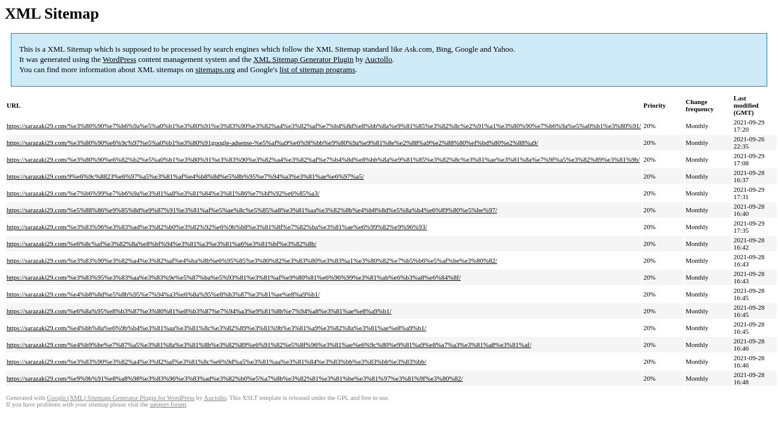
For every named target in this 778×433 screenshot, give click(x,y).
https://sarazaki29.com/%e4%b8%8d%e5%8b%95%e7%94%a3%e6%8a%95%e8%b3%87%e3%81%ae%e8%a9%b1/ (163, 294)
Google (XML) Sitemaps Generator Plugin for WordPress (121, 398)
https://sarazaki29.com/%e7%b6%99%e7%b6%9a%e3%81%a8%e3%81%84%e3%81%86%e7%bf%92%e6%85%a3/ (163, 193)
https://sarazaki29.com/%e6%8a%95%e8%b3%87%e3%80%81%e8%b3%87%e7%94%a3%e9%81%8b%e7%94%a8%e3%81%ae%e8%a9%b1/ (199, 311)
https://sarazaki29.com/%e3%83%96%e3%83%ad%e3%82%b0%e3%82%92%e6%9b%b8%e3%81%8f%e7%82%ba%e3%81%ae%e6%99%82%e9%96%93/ (217, 226)
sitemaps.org (215, 69)
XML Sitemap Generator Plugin (304, 59)
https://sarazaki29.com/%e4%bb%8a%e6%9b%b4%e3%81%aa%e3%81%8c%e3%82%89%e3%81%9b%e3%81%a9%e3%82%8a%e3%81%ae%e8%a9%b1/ (217, 327)
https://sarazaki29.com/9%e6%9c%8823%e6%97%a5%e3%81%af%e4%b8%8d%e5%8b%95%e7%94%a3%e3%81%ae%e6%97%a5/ (185, 176)
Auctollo (378, 59)
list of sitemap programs (317, 69)
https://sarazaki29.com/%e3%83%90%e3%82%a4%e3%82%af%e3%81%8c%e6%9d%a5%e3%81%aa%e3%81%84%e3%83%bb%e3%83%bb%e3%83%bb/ (217, 361)
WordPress (119, 59)
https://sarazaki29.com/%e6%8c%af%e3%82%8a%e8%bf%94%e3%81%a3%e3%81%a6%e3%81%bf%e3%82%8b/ (162, 243)
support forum (168, 404)
